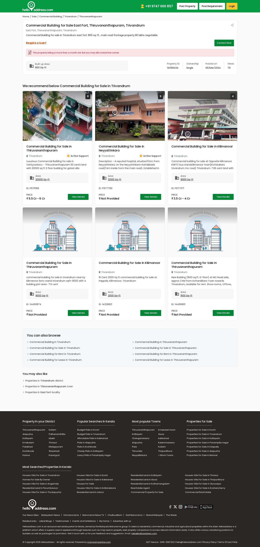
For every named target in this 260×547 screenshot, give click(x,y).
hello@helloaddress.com (144, 533)
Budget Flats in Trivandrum (91, 434)
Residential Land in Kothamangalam (150, 483)
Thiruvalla (137, 451)
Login (232, 6)
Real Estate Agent (140, 488)
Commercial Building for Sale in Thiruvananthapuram (49, 148)
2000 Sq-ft (114, 295)
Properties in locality (42, 392)
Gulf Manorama (134, 515)
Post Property (187, 6)
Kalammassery (166, 442)
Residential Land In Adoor (90, 492)
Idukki (52, 438)
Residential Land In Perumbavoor (40, 488)
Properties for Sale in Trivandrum (204, 434)
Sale (34, 16)
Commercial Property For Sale (147, 492)
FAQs (234, 542)
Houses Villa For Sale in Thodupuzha (42, 492)
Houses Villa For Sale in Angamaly (41, 483)
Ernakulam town (166, 429)
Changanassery (140, 438)
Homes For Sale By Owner (36, 479)
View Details (78, 196)
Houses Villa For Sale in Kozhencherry (205, 488)
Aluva (161, 434)
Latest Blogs (45, 521)
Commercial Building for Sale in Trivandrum (55, 348)
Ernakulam (28, 442)
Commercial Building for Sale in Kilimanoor (202, 146)
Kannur (26, 455)
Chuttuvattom (115, 515)
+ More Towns (165, 455)
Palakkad (28, 446)
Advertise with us (122, 521)
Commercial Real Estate (198, 492)
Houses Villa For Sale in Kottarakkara (96, 488)
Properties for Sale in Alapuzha (203, 451)
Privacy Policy (209, 542)
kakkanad (163, 438)
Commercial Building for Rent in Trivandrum (55, 354)
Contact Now (224, 42)
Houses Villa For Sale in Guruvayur (203, 483)
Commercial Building (50, 16)
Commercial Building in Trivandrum (50, 342)
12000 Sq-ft (114, 179)
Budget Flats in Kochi (88, 429)
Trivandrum (71, 16)
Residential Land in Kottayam (146, 475)
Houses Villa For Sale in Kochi (92, 475)
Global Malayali (154, 515)
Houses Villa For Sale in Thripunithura (204, 479)
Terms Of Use (224, 542)
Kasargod (54, 455)
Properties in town (49, 386)
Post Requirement (212, 6)
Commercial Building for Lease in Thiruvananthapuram (166, 360)
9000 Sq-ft (187, 179)
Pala (134, 446)
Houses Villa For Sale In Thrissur (201, 475)
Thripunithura (165, 451)
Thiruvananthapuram (34, 429)
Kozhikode (28, 451)
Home (26, 16)
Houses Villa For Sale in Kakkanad (95, 479)
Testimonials (62, 521)
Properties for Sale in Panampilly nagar (208, 442)
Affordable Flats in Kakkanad (92, 438)
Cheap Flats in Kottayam (90, 451)
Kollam (52, 429)
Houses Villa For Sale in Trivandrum (41, 475)
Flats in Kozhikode (86, 446)
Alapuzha (28, 434)
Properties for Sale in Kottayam (203, 438)
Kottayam (28, 438)
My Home (104, 521)
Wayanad (54, 451)
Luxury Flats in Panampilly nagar (94, 455)
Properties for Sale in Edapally (203, 446)
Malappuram (56, 446)
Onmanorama (71, 515)
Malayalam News (50, 515)
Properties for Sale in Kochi (201, 429)
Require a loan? (36, 43)
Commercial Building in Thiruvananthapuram (161, 342)
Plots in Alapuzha (86, 442)
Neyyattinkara (139, 455)
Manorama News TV (93, 515)
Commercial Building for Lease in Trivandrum (56, 360)
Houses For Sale (85, 483)
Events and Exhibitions (84, 521)
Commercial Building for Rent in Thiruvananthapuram (166, 354)
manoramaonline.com (99, 542)
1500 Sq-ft (186, 295)
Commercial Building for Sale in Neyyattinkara (121, 148)
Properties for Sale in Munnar (202, 455)
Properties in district (44, 380)
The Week (171, 515)
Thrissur (53, 442)
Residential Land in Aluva (144, 479)
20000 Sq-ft (42, 179)
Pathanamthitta (57, 434)
